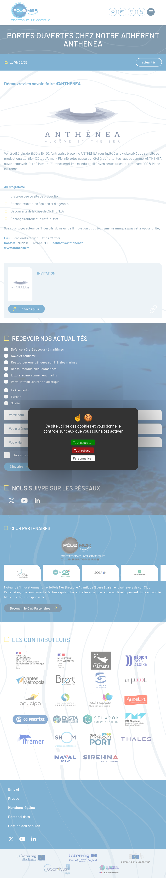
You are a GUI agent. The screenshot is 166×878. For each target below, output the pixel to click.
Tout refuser (83, 450)
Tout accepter (83, 442)
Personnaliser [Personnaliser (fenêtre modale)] (83, 458)
